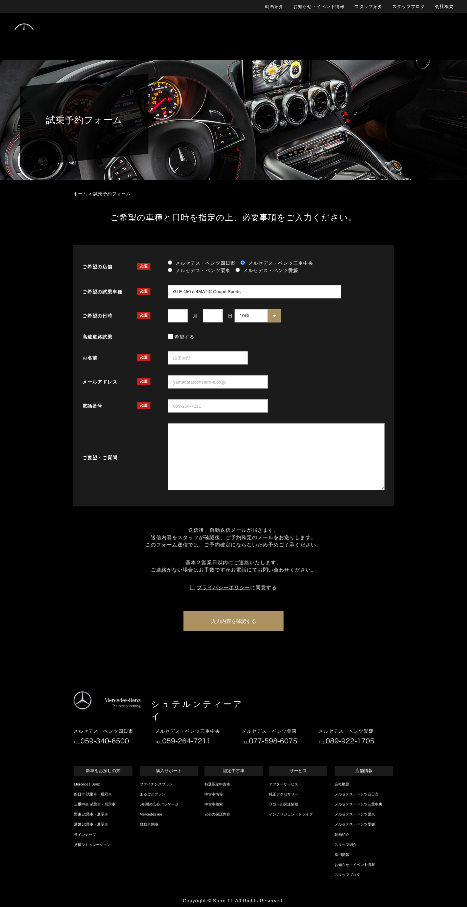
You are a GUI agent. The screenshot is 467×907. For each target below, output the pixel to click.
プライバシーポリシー (223, 587)
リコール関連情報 (283, 804)
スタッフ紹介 (369, 6)
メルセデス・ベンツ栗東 (355, 814)
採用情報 (342, 855)
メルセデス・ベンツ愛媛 (355, 824)
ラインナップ (85, 835)
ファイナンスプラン (156, 784)
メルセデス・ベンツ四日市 (357, 794)
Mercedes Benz (87, 784)
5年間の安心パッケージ (159, 804)
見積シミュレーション (92, 845)
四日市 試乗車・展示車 (93, 794)
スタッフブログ (408, 6)
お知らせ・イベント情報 (319, 6)
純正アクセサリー (283, 794)
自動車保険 (149, 824)
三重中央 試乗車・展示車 (94, 804)
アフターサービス (283, 784)
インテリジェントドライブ (291, 814)
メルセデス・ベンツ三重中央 (358, 804)
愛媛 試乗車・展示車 (91, 824)
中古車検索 (213, 804)
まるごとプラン (152, 794)
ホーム (80, 193)
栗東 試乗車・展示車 (91, 814)
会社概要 (444, 6)
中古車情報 (213, 794)
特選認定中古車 (217, 784)
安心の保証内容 (217, 814)
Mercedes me (151, 814)
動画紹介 (274, 6)
